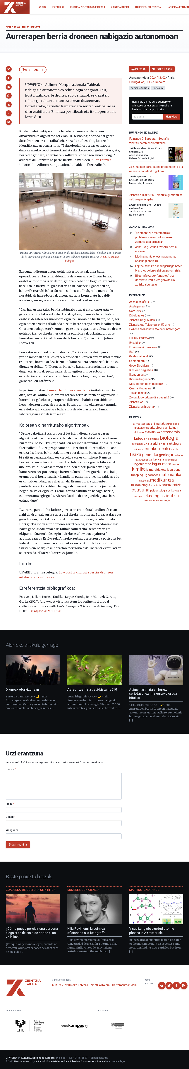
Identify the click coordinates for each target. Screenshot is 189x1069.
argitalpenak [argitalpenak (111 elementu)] (141, 427)
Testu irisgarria (33, 69)
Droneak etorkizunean (22, 689)
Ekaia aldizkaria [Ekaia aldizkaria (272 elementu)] (155, 443)
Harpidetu (172, 116)
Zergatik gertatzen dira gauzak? (149, 397)
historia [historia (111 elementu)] (178, 455)
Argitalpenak (137, 306)
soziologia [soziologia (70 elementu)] (138, 496)
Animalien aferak (139, 302)
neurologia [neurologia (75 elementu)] (156, 485)
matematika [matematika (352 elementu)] (170, 474)
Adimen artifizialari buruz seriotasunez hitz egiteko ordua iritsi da (153, 693)
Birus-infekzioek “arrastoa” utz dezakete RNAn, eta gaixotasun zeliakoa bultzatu (155, 280)
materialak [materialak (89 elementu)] (144, 480)
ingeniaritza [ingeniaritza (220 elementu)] (142, 464)
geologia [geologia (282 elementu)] (166, 455)
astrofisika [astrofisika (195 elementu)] (152, 432)
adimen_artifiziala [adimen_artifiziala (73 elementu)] (141, 424)
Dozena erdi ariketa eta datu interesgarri (154, 329)
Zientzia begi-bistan (142, 320)
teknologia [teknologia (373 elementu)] (153, 495)
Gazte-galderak (139, 356)
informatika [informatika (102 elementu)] (171, 459)
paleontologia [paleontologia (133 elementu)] (158, 490)
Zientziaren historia (141, 406)
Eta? (132, 352)
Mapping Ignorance (144, 890)
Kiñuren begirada (140, 379)
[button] (9, 69)
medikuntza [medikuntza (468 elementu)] (162, 480)
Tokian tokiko (137, 393)
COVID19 (135, 311)
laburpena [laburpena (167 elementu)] (173, 469)
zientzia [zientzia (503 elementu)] (171, 495)
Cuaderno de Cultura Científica (30, 890)
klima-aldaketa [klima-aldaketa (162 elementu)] (156, 469)
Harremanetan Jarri (124, 985)
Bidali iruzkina (18, 844)
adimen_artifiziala (140, 88)
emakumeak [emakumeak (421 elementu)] (156, 448)
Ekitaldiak (135, 342)
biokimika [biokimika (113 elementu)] (153, 438)
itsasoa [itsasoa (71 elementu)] (175, 464)
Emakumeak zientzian (143, 347)
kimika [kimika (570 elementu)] (139, 469)
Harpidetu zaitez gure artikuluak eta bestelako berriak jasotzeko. (152, 105)
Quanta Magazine (140, 388)
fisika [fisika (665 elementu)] (135, 454)
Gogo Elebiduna (139, 365)
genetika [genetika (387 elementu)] (150, 454)
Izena (10, 803)
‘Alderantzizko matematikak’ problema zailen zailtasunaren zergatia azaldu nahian (154, 237)
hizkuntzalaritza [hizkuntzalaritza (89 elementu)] (143, 459)
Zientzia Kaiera (100, 985)
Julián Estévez (101, 160)
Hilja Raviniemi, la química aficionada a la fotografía (86, 931)
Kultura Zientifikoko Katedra (70, 985)
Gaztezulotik (137, 361)
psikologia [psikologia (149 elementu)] (174, 490)
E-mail (11, 816)
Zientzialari (136, 402)
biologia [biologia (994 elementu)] (169, 438)
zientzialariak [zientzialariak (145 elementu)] (150, 500)
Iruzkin (11, 769)
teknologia (158, 88)
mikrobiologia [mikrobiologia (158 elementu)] (140, 485)
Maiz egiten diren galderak (146, 384)
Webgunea (12, 830)
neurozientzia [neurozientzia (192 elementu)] (171, 485)
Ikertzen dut (137, 374)
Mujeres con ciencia (83, 890)
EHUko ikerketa (31, 27)
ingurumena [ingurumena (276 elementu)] (161, 464)
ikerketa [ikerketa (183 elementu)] (158, 459)
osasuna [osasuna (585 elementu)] (140, 490)
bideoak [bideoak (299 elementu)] (140, 438)
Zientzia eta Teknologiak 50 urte (149, 324)
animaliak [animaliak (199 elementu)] (158, 423)
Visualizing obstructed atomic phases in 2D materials (151, 931)
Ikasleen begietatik (141, 370)
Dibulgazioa (13, 27)
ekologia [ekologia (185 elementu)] (175, 443)
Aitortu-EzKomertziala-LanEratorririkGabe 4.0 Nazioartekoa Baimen (70, 1061)
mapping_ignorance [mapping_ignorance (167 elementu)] (145, 475)
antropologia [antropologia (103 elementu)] (172, 423)
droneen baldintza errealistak (68, 390)
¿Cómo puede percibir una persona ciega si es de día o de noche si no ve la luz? (32, 933)
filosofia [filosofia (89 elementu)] (173, 449)
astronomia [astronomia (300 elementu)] (170, 432)
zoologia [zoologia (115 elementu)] (165, 500)
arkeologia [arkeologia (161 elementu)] (157, 427)
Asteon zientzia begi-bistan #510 (92, 689)
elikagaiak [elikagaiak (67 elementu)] (139, 449)
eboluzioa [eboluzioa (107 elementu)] (137, 443)
